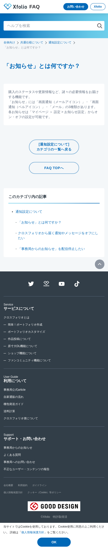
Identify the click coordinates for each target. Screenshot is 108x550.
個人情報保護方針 (32, 532)
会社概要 (8, 485)
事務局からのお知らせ (18, 447)
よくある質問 (12, 455)
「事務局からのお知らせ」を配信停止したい (51, 249)
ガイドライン (39, 485)
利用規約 (22, 485)
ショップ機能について (22, 353)
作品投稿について (19, 339)
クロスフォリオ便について (21, 418)
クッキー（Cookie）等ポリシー (44, 492)
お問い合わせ (75, 6)
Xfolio (98, 6)
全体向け (9, 42)
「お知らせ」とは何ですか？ (39, 222)
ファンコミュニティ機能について (29, 360)
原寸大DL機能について (22, 346)
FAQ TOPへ (54, 168)
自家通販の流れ (14, 397)
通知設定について (60, 42)
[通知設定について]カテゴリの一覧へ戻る (54, 146)
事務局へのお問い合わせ (19, 462)
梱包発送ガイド (14, 404)
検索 (99, 26)
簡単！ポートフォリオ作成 (25, 324)
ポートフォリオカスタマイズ (26, 331)
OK (54, 542)
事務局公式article (15, 389)
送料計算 (9, 411)
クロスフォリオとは (16, 317)
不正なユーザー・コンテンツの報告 (26, 469)
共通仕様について (31, 42)
